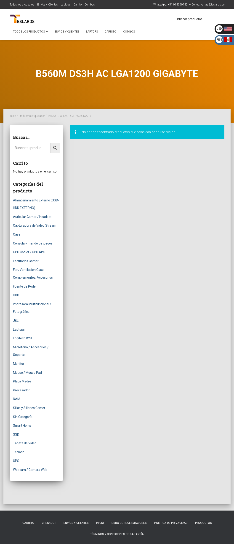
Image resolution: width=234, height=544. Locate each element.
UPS (16, 461)
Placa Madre (22, 381)
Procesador (21, 390)
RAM (16, 399)
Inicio (13, 116)
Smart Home (22, 425)
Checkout (49, 523)
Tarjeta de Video (25, 443)
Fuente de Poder (25, 286)
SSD (16, 434)
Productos (203, 523)
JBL (16, 320)
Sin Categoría (22, 417)
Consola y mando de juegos (33, 243)
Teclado (18, 452)
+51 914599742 (178, 4)
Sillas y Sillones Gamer (29, 408)
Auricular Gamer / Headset (32, 217)
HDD (16, 295)
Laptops (66, 4)
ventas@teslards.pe (212, 4)
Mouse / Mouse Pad (27, 372)
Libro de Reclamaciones (129, 523)
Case (16, 234)
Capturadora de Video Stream (34, 225)
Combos (90, 4)
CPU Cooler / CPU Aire (29, 252)
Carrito (78, 4)
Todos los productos (22, 4)
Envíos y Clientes (47, 4)
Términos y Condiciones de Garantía (117, 534)
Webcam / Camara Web (30, 470)
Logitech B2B (22, 338)
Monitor (18, 363)
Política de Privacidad (171, 523)
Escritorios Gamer (26, 261)
